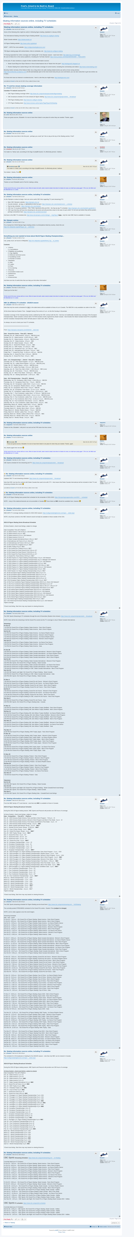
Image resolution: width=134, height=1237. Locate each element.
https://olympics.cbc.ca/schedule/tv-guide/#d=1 (82, 208)
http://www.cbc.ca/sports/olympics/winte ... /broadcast (60, 96)
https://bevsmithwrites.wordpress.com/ (15, 72)
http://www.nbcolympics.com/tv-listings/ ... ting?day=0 (42, 215)
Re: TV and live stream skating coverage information (23, 86)
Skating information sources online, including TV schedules (29, 21)
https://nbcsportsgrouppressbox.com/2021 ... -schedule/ (71, 497)
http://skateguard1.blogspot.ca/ (71, 63)
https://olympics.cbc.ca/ (32, 202)
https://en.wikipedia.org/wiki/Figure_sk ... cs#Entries (19, 227)
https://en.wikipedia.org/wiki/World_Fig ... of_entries (44, 240)
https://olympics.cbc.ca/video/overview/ (35, 212)
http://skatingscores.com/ (62, 77)
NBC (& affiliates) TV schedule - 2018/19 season (21, 303)
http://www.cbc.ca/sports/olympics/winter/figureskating (46, 93)
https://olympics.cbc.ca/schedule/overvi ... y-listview (57, 204)
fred (101, 122)
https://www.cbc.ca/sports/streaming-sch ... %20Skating (64, 904)
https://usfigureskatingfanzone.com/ (34, 47)
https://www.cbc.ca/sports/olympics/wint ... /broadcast (48, 463)
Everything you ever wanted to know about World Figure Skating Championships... (34, 236)
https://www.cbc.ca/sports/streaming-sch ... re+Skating (44, 1158)
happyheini (102, 422)
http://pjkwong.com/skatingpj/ (71, 55)
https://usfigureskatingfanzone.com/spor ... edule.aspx (59, 513)
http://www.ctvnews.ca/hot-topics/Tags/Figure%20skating (40, 103)
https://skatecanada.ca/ (25, 39)
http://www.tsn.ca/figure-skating (53, 51)
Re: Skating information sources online (18, 113)
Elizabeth (102, 32)
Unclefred (102, 147)
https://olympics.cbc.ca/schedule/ (31, 206)
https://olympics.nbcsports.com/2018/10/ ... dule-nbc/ (23, 330)
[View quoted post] (19, 166)
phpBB (56, 1230)
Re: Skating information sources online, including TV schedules (27, 194)
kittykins (102, 183)
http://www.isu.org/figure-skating (49, 35)
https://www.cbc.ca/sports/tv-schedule (34, 1203)
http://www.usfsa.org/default (28, 43)
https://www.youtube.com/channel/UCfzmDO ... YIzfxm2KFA (68, 57)
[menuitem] (6, 13)
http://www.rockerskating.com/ (88, 67)
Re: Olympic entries (11, 220)
